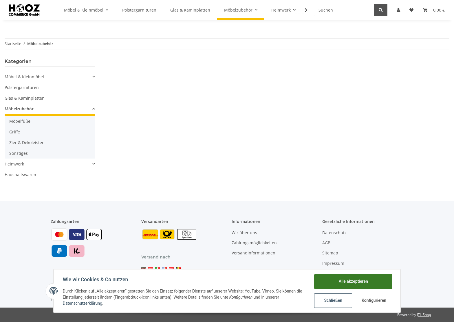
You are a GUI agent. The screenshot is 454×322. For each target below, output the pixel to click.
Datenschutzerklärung (82, 303)
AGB (326, 242)
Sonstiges (18, 153)
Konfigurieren (374, 300)
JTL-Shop (424, 314)
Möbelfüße (19, 121)
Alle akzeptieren (353, 281)
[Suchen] (344, 10)
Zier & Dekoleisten (27, 142)
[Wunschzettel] (411, 10)
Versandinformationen (253, 253)
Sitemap (330, 253)
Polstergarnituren (22, 87)
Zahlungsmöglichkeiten (254, 242)
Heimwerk (14, 164)
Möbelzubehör (19, 108)
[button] (398, 10)
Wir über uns (244, 232)
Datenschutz (334, 232)
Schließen (333, 300)
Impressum (333, 263)
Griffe (14, 132)
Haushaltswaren (20, 174)
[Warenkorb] (433, 10)
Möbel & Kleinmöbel (24, 76)
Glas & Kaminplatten (25, 98)
